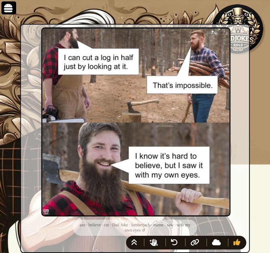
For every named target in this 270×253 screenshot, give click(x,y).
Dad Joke (120, 224)
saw (170, 224)
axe (82, 224)
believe (95, 224)
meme (158, 224)
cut (106, 224)
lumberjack (140, 224)
